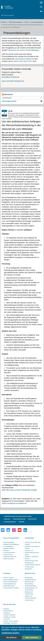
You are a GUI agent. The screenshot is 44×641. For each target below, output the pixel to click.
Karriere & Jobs (7, 554)
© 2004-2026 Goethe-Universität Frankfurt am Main (18, 516)
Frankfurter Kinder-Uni (9, 556)
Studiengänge (29, 577)
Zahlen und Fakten (8, 558)
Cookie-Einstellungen (10, 521)
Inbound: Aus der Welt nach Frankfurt (33, 543)
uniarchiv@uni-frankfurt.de (24, 59)
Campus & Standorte (9, 615)
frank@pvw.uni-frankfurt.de (17, 503)
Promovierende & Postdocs (11, 588)
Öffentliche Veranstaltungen (11, 544)
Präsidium (6, 609)
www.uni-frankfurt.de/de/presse (13, 81)
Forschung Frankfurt (9, 552)
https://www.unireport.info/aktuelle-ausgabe (21, 490)
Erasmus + (28, 558)
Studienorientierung (30, 579)
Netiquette (21, 521)
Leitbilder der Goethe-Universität (9, 618)
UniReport (6, 550)
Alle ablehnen (11, 637)
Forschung (6, 573)
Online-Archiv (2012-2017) (22, 61)
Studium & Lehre (30, 573)
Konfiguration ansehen (10, 633)
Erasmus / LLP (29, 550)
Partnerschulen (29, 600)
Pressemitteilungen (8, 542)
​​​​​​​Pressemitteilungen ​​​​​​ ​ (37, 22)
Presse (27, 22)
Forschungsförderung (9, 583)
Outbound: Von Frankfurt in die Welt (32, 547)
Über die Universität (9, 604)
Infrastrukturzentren (8, 585)
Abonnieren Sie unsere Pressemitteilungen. (23, 50)
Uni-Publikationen (8, 546)
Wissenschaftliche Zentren (10, 579)
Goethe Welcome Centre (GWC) (32, 553)
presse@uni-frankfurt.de (10, 77)
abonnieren (7, 94)
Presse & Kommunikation (11, 538)
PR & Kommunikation (7, 15)
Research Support (8, 577)
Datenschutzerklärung (19, 519)
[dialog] (22, 633)
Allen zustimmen (31, 637)
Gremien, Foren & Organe (10, 621)
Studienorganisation (30, 585)
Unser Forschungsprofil (10, 581)
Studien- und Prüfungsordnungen (30, 597)
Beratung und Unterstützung (29, 593)
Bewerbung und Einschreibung (29, 582)
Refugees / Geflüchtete (31, 556)
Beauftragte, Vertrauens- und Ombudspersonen (10, 624)
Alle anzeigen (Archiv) (9, 101)
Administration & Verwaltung (8, 612)
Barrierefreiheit (32, 519)
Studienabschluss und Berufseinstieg (31, 589)
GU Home (3, 22)
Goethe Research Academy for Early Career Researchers (33, 567)
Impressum (7, 519)
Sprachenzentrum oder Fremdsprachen (31, 561)
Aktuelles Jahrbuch (8, 548)
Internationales (29, 538)
